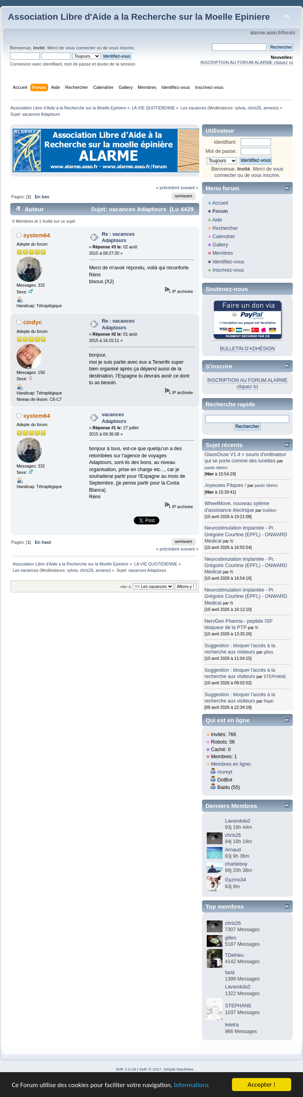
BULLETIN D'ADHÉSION (247, 348)
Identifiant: (225, 142)
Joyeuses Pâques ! (225, 485)
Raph (268, 701)
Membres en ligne (230, 764)
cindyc (32, 322)
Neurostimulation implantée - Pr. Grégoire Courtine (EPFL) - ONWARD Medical (245, 534)
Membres (222, 253)
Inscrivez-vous (228, 270)
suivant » (189, 187)
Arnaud (233, 850)
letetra (232, 1024)
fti (231, 541)
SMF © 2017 (150, 1069)
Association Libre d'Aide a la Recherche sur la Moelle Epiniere (139, 17)
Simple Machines (178, 1069)
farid (229, 972)
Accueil (220, 203)
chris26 (254, 107)
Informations (191, 1085)
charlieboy (236, 864)
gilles (268, 652)
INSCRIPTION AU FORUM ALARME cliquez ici (246, 62)
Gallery (220, 245)
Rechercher (225, 228)
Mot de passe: (221, 151)
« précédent (167, 187)
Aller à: (126, 586)
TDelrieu (234, 955)
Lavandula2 (237, 821)
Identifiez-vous (228, 262)
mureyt (224, 772)
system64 (36, 235)
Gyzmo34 (235, 880)
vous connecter (80, 47)
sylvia (240, 107)
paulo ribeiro (215, 467)
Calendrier (223, 236)
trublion (270, 510)
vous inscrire (121, 47)
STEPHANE (275, 676)
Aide (217, 220)
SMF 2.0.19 (126, 1069)
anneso (270, 107)
